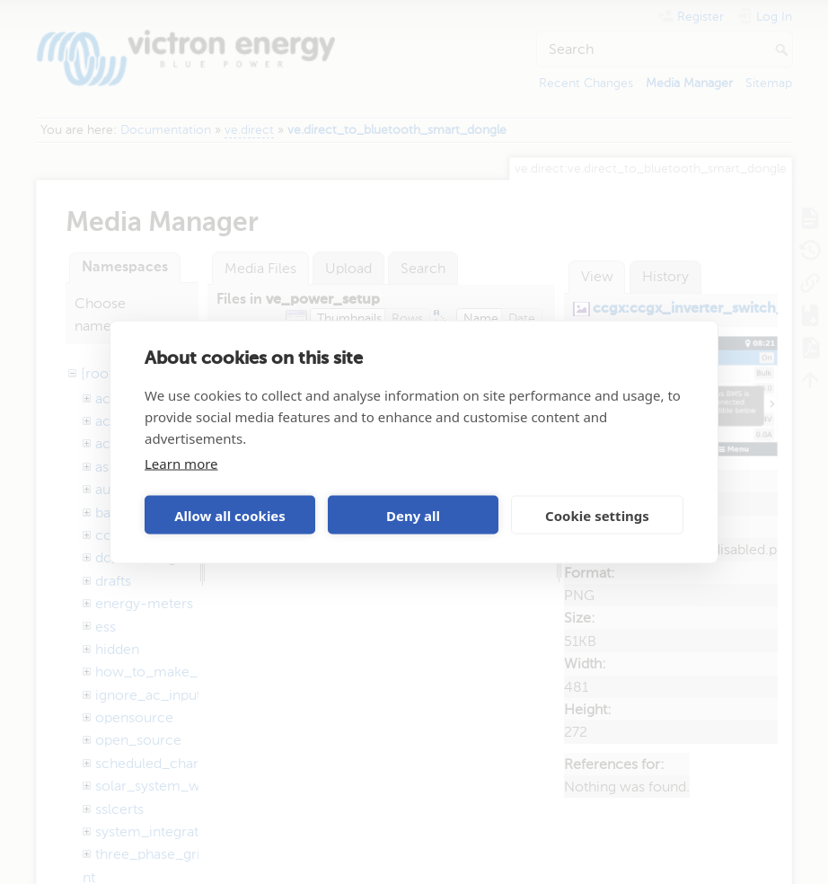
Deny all (413, 515)
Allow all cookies (230, 515)
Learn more (181, 464)
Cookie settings (597, 515)
